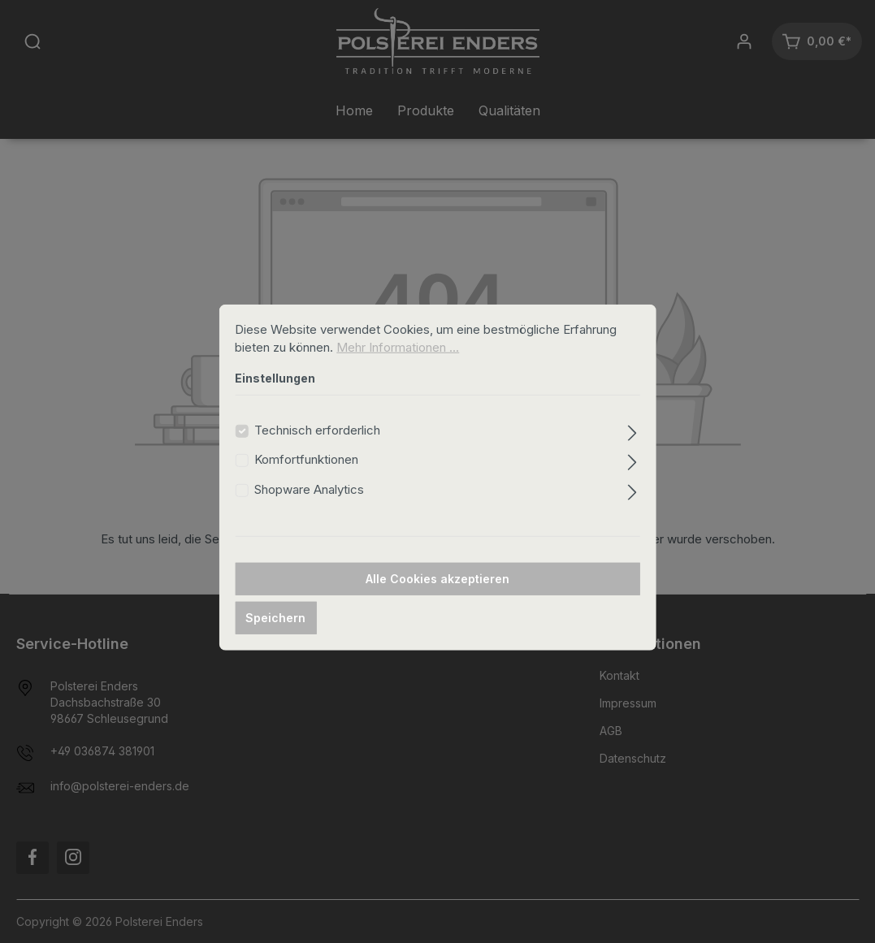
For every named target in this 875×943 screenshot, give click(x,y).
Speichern (275, 638)
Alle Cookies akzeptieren (437, 599)
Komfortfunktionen (306, 479)
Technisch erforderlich (317, 450)
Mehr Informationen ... (397, 367)
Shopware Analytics (309, 509)
